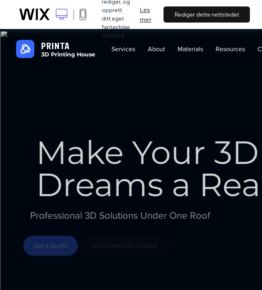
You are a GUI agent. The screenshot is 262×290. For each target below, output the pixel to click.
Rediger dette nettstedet (206, 14)
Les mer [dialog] (145, 14)
